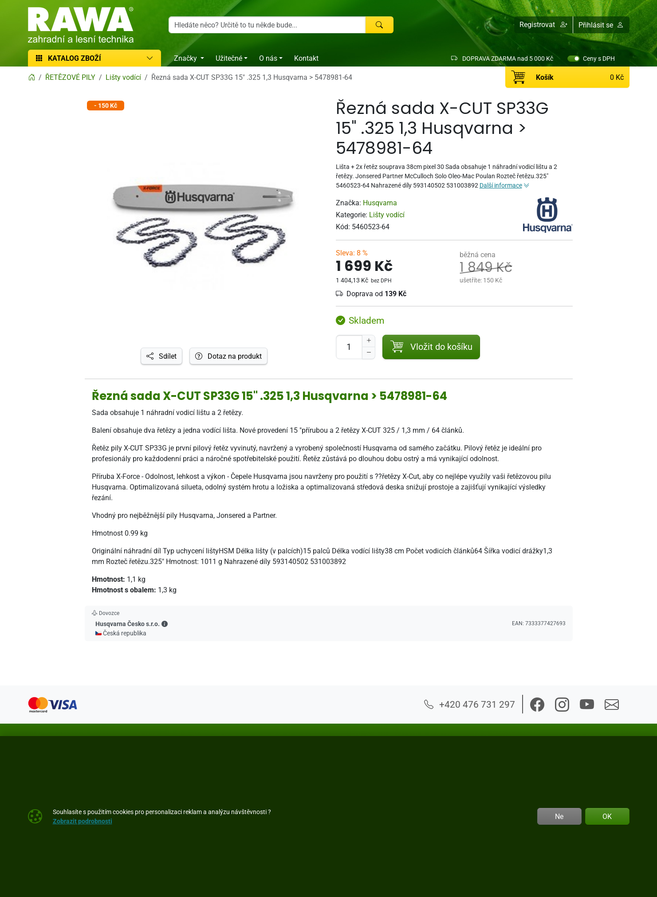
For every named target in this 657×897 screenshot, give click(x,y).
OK (607, 816)
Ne (559, 816)
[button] (543, 24)
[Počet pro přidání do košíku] (349, 347)
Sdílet (161, 356)
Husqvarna (380, 202)
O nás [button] (268, 58)
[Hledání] (267, 24)
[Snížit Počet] (368, 353)
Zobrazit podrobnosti (82, 821)
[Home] (31, 77)
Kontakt (306, 58)
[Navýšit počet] (368, 341)
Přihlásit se (601, 24)
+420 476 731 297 (469, 704)
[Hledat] (379, 24)
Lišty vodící (387, 214)
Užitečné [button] (229, 58)
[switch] (573, 58)
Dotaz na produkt (228, 356)
